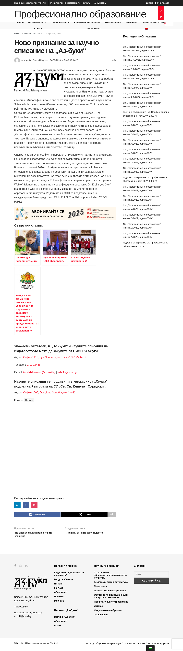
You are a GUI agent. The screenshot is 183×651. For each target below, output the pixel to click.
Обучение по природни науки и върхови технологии (111, 598)
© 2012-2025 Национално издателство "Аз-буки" (36, 645)
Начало (17, 34)
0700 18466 (34, 364)
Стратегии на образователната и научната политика (110, 577)
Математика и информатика (110, 593)
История (99, 608)
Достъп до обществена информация (103, 645)
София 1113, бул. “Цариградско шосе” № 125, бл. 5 (54, 357)
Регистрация (162, 3)
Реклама (59, 603)
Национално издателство (30, 3)
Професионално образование (80, 14)
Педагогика (100, 588)
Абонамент (94, 28)
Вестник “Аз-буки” (64, 619)
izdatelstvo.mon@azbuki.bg (39, 372)
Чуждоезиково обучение (108, 612)
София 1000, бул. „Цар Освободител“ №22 (49, 392)
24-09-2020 (55, 60)
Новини (27, 34)
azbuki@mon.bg (67, 372)
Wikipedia (100, 3)
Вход (149, 3)
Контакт (39, 28)
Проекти (58, 598)
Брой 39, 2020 (54, 34)
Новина (29, 400)
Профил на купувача (158, 645)
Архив (57, 627)
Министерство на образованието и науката (70, 3)
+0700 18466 (21, 609)
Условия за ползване (134, 645)
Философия (101, 617)
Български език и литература (111, 584)
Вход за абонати (63, 581)
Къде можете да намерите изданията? (69, 576)
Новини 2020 (39, 34)
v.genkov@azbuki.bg (34, 60)
